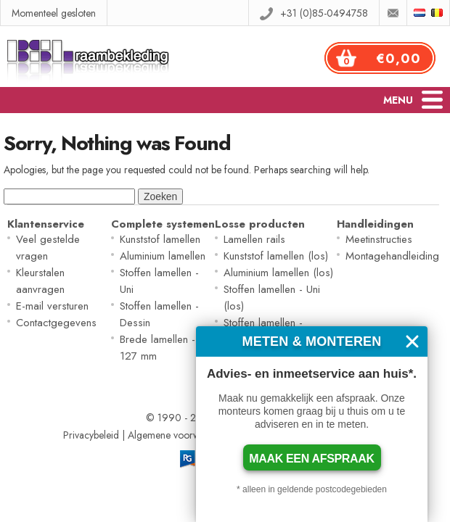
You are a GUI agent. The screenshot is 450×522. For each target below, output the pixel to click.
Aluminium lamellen (162, 256)
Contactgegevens (56, 323)
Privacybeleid (91, 435)
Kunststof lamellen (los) (276, 256)
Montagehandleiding (392, 256)
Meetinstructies (378, 239)
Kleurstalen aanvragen (40, 281)
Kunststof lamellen (160, 239)
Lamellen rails (254, 239)
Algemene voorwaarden (179, 435)
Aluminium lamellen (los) (278, 273)
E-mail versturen (52, 306)
